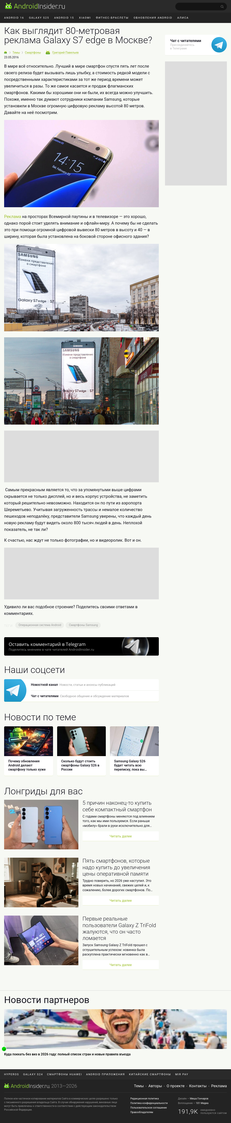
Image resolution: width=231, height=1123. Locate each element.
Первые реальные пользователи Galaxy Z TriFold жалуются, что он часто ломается (119, 928)
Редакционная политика (144, 1098)
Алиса (183, 17)
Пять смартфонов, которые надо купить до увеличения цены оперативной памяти (116, 867)
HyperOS (11, 1074)
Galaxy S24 (33, 1074)
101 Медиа (202, 1103)
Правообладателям (141, 1112)
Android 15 (64, 17)
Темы (139, 1086)
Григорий (65, 52)
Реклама (12, 216)
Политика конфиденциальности (149, 1103)
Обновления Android (153, 17)
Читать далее (121, 836)
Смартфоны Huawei (64, 1074)
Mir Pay (181, 1074)
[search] (201, 6)
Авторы (155, 1086)
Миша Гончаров (199, 1098)
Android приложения (105, 1074)
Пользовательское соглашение (148, 1107)
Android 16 (14, 17)
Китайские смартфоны (150, 1074)
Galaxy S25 (39, 17)
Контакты (198, 1086)
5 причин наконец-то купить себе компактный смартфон (117, 806)
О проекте (176, 1086)
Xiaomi (85, 17)
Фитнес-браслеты (112, 17)
